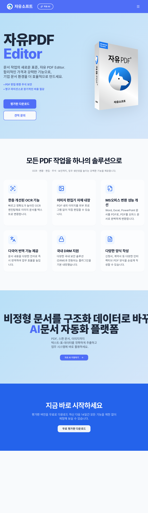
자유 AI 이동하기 (74, 357)
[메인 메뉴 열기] (138, 6)
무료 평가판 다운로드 (74, 428)
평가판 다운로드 (18, 104)
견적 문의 (18, 115)
